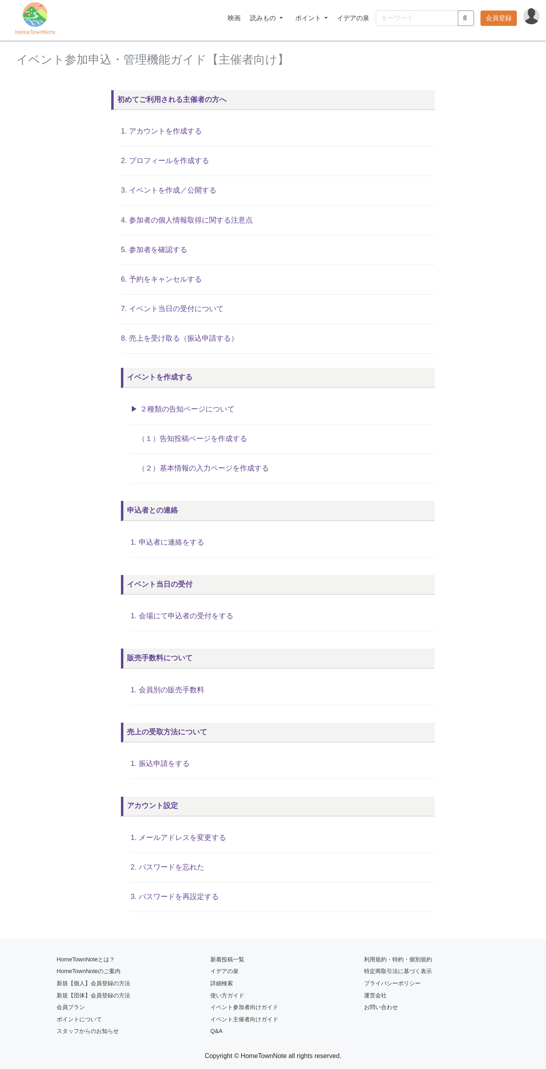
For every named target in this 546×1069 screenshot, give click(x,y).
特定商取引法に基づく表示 (398, 971)
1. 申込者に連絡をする (167, 542)
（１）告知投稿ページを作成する (189, 439)
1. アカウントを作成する (161, 131)
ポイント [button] (309, 18)
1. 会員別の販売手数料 (167, 690)
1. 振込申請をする (160, 763)
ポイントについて (79, 1019)
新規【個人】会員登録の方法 (93, 983)
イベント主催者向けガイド (244, 1019)
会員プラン (71, 1007)
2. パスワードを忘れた (167, 867)
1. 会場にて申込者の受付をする (182, 616)
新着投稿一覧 (227, 959)
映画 (234, 18)
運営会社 (375, 995)
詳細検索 (221, 983)
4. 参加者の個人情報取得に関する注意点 (187, 220)
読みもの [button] (263, 18)
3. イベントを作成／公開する (168, 190)
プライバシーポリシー (392, 983)
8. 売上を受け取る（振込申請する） (179, 338)
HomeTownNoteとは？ (86, 959)
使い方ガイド (227, 995)
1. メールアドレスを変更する (178, 838)
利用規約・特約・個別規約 (398, 959)
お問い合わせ (381, 1007)
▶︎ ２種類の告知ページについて (183, 409)
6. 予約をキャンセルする (161, 279)
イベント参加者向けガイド (244, 1007)
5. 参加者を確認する (154, 250)
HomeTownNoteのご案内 (89, 971)
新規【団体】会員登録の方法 (93, 995)
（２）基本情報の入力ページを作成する (200, 468)
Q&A (216, 1031)
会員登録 (499, 18)
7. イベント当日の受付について (172, 309)
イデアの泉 (353, 18)
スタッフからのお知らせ (88, 1031)
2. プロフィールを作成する (165, 161)
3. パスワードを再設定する (175, 897)
